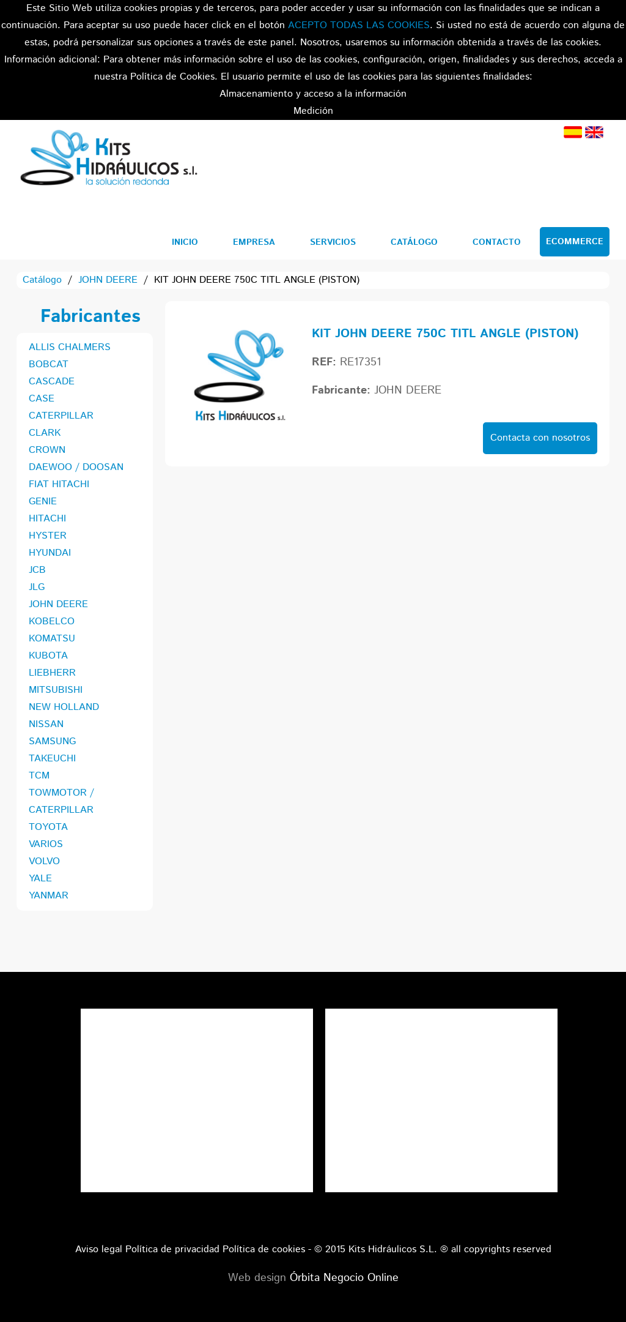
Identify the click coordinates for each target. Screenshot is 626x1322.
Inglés (594, 132)
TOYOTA (48, 827)
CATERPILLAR (61, 416)
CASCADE (52, 382)
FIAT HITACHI (59, 484)
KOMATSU (52, 639)
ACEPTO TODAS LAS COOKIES (359, 25)
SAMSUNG (52, 741)
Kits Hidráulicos (108, 159)
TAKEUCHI (52, 759)
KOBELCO (52, 621)
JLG (37, 587)
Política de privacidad (172, 1249)
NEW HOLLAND (64, 707)
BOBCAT (48, 364)
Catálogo (414, 242)
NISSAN (46, 724)
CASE (41, 399)
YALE (40, 879)
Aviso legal (98, 1249)
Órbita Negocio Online (344, 1278)
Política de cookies (264, 1249)
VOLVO (44, 861)
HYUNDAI (50, 553)
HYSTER (48, 536)
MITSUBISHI (56, 690)
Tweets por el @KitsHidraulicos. (441, 1017)
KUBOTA (48, 656)
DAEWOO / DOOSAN (76, 467)
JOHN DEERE (108, 280)
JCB (37, 570)
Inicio (185, 242)
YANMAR (48, 896)
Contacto (497, 242)
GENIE (43, 502)
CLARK (45, 433)
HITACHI (47, 519)
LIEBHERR (52, 673)
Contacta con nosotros (540, 438)
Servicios (333, 242)
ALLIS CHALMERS (70, 347)
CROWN (47, 450)
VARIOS (46, 844)
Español (573, 132)
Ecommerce (574, 242)
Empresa (254, 242)
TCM (39, 776)
